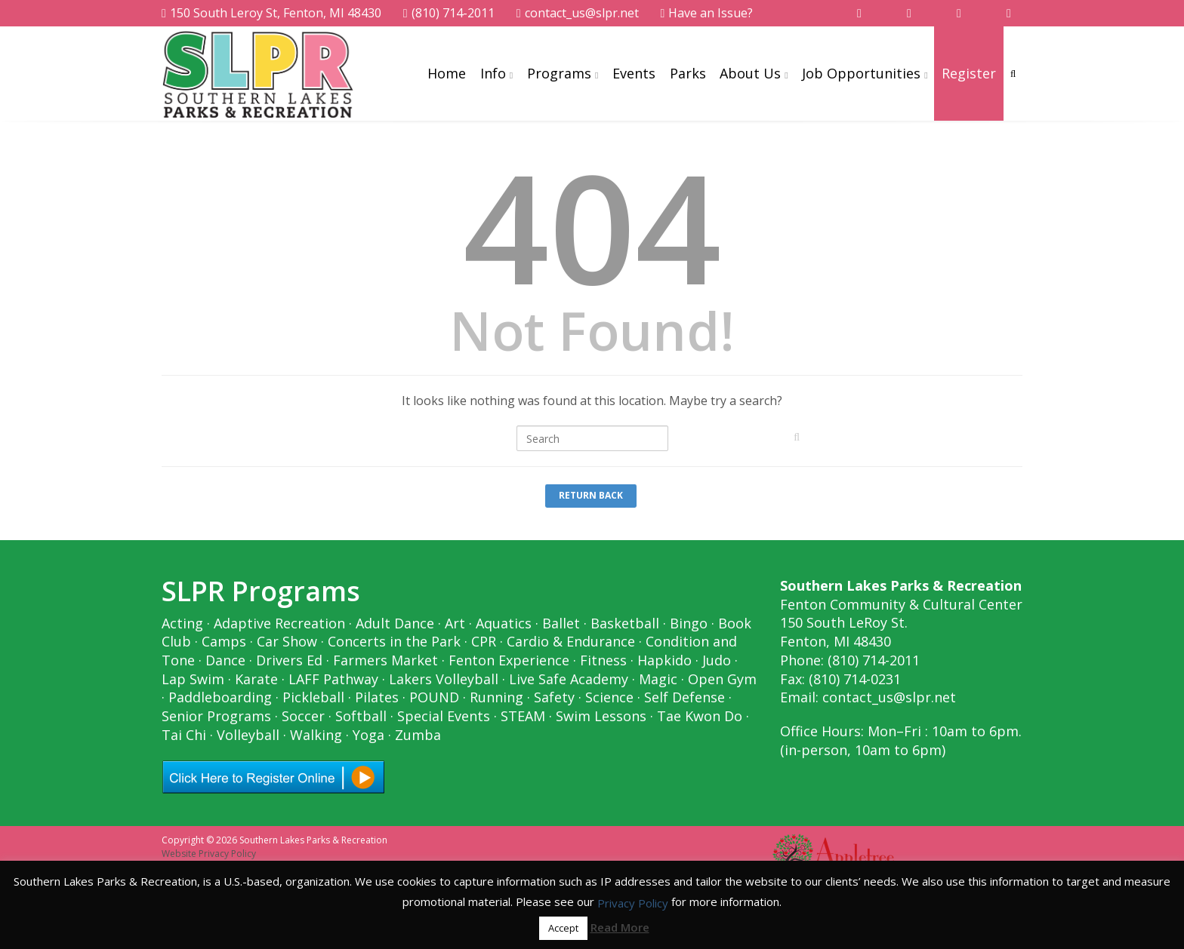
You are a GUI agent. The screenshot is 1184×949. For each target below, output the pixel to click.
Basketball (624, 623)
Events (633, 73)
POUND (434, 697)
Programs (559, 73)
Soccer (303, 716)
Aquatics (504, 623)
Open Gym (722, 679)
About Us (750, 73)
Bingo (689, 623)
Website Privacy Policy (209, 853)
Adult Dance (395, 623)
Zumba (418, 735)
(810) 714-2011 (449, 13)
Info (493, 73)
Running (496, 697)
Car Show (287, 641)
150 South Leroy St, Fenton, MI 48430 (271, 13)
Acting (182, 623)
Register (969, 73)
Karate (256, 679)
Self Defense (684, 697)
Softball (361, 716)
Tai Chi (184, 735)
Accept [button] (563, 928)
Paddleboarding (220, 697)
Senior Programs (216, 716)
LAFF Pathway (333, 679)
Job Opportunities (861, 73)
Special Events (443, 716)
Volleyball (248, 735)
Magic (658, 679)
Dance (225, 660)
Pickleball (313, 697)
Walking (316, 735)
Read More (619, 927)
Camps (224, 641)
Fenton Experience (509, 660)
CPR (483, 641)
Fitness (603, 660)
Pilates (377, 697)
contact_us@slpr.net (577, 13)
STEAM (523, 716)
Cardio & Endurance (571, 641)
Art (455, 623)
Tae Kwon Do (699, 716)
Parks (688, 73)
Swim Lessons (601, 716)
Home (446, 73)
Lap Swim (193, 679)
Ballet (561, 623)
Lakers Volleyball (443, 679)
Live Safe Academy (568, 679)
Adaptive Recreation (279, 623)
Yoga (368, 735)
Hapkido (664, 660)
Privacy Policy (632, 903)
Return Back (591, 495)
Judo (716, 660)
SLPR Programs (261, 591)
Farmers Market (385, 660)
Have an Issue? (707, 13)
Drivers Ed (289, 660)
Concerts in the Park (394, 641)
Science (609, 697)
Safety (554, 697)
